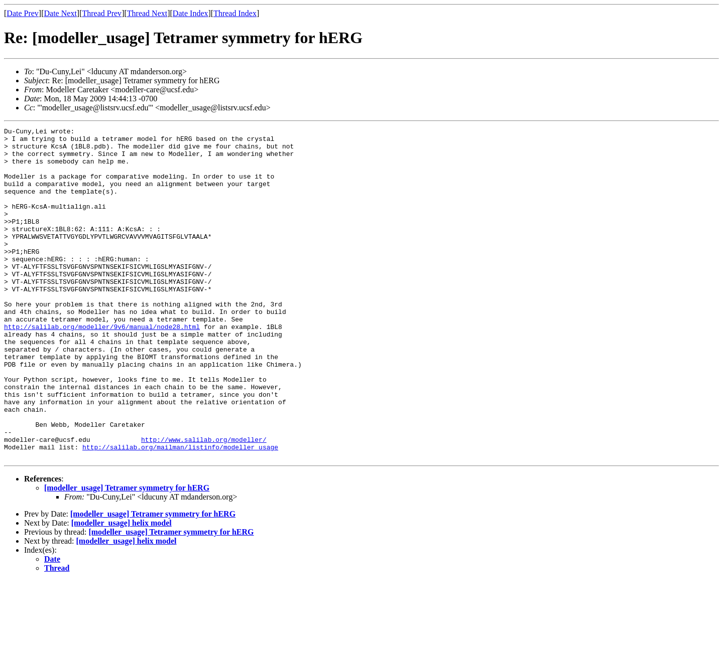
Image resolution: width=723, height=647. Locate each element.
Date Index (190, 13)
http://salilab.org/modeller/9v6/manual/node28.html (102, 367)
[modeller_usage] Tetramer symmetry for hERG (126, 554)
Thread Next (147, 13)
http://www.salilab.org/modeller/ (204, 502)
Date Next (60, 13)
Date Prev (23, 13)
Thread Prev (102, 13)
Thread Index (235, 13)
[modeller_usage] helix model (121, 589)
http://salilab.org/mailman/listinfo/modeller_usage (180, 511)
